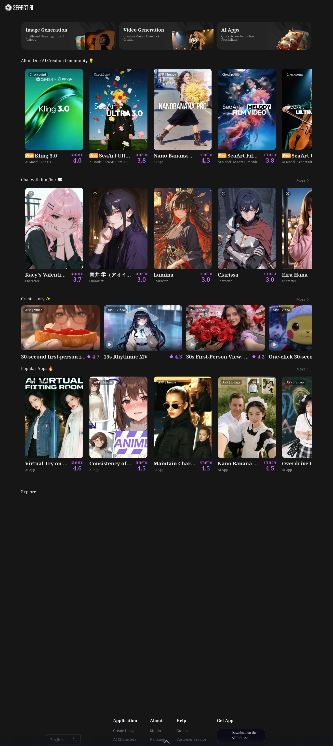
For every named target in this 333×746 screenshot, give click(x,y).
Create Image (124, 731)
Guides (182, 731)
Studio (155, 731)
